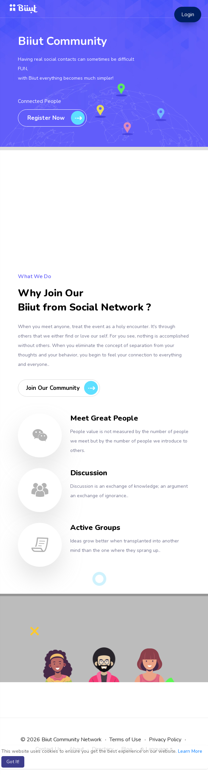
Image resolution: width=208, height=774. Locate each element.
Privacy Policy (165, 739)
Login (187, 14)
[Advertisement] (104, 224)
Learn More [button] (190, 751)
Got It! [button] (12, 761)
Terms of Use (125, 739)
